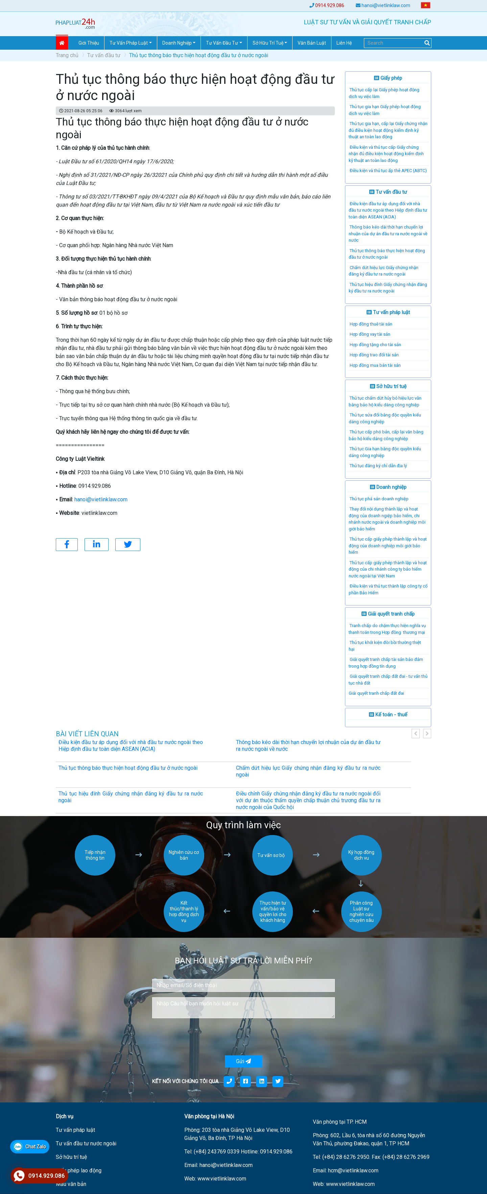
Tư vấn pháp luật (388, 312)
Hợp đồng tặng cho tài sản (375, 344)
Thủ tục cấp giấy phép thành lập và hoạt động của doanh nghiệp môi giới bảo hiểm (388, 545)
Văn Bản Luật (312, 43)
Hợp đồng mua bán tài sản (375, 365)
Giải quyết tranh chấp (388, 614)
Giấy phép (388, 78)
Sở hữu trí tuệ (388, 386)
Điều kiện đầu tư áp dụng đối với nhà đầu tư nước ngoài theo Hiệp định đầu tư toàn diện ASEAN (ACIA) (388, 210)
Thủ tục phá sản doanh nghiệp (379, 498)
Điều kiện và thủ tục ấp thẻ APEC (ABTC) (388, 170)
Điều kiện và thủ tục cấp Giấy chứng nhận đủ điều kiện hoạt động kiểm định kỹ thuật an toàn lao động (386, 154)
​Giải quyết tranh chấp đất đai (376, 693)
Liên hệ (344, 43)
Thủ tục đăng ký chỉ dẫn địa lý (378, 465)
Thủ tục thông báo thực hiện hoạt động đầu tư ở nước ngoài (128, 768)
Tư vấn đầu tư (103, 55)
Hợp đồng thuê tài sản (371, 324)
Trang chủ (67, 55)
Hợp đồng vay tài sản (370, 334)
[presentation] (203, 1037)
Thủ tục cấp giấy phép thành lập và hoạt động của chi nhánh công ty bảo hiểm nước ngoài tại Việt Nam (388, 569)
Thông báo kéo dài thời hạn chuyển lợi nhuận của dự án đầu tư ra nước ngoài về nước (388, 233)
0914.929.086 (329, 5)
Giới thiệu (88, 43)
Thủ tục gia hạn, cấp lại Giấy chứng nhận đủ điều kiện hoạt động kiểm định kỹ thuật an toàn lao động (388, 130)
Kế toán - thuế (388, 715)
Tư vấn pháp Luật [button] (129, 43)
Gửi (243, 1061)
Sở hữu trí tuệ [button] (268, 43)
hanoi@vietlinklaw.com (386, 5)
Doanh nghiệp (388, 487)
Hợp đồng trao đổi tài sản (374, 354)
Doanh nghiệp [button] (177, 43)
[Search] (398, 43)
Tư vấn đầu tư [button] (222, 43)
